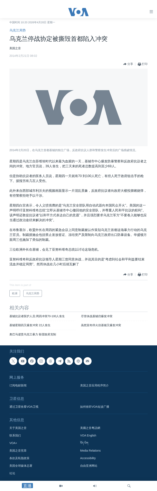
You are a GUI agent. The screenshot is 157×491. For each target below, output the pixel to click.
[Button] (128, 64)
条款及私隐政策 (19, 458)
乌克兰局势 (17, 30)
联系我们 (15, 435)
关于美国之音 (18, 428)
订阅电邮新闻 (18, 385)
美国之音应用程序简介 (94, 385)
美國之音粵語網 (90, 428)
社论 (12, 473)
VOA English (88, 435)
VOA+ (13, 443)
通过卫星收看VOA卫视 (23, 406)
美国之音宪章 (18, 450)
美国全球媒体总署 (20, 465)
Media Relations (90, 450)
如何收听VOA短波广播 (94, 406)
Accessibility (88, 458)
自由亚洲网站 (88, 465)
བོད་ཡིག (84, 443)
